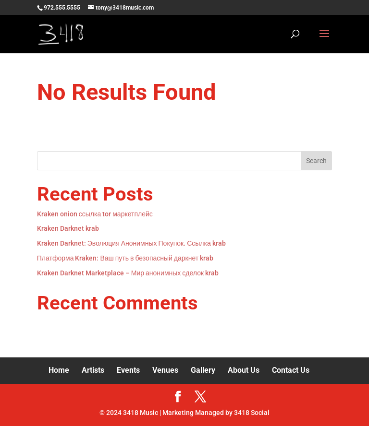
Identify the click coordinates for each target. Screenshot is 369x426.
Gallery (203, 370)
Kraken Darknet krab (68, 228)
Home (59, 370)
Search (316, 161)
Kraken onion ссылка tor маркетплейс (95, 214)
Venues (165, 370)
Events (128, 370)
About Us (243, 370)
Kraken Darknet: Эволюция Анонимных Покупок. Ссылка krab (131, 243)
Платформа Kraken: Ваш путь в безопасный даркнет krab (125, 258)
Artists (93, 370)
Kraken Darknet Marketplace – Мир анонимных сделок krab (128, 273)
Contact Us (290, 370)
